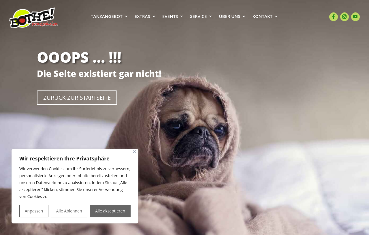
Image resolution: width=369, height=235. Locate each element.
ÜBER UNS (229, 16)
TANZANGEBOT (107, 16)
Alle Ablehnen (69, 211)
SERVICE (198, 16)
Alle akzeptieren (110, 211)
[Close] (134, 151)
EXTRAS (142, 16)
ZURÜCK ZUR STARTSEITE (77, 97)
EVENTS (170, 16)
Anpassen (34, 211)
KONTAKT (262, 16)
